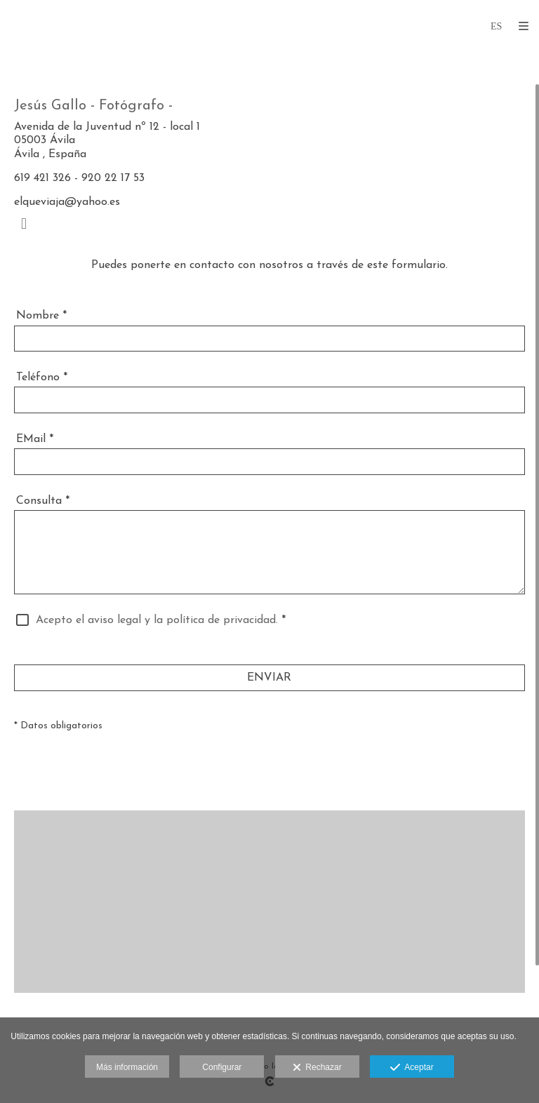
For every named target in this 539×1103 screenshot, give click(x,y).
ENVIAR (269, 677)
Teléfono (41, 377)
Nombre (41, 315)
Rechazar (317, 1068)
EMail (34, 439)
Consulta (42, 501)
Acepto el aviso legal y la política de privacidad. (157, 620)
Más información (127, 1067)
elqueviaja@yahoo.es (67, 202)
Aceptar (411, 1068)
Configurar (221, 1067)
